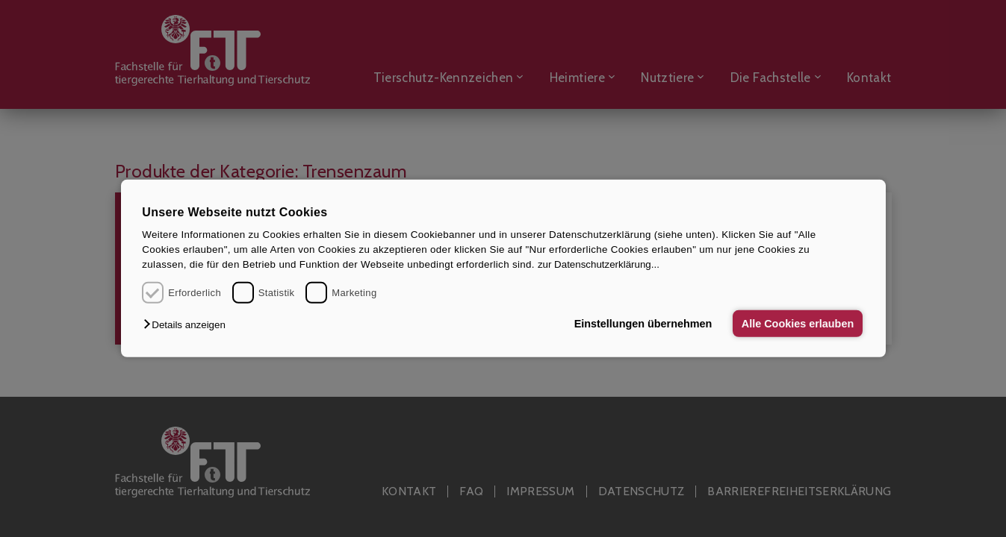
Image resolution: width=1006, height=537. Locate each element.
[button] (188, 325)
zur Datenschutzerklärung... (598, 264)
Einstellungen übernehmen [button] (643, 324)
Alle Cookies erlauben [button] (798, 324)
